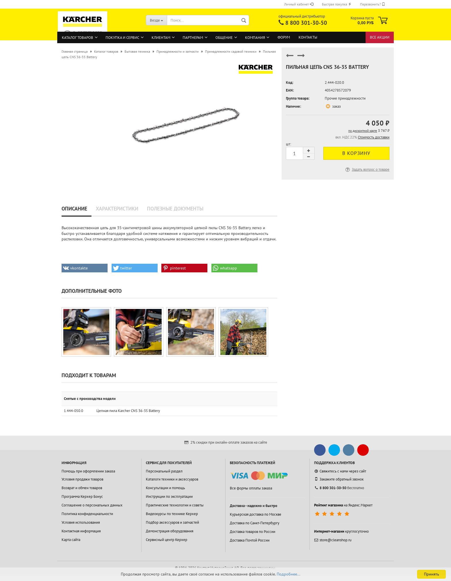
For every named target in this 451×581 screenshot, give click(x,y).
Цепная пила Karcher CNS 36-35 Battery (128, 410)
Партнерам (193, 37)
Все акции (379, 37)
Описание (74, 208)
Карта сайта (71, 539)
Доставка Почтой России (250, 540)
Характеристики (117, 208)
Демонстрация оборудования (169, 531)
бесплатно (339, 487)
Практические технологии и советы (175, 505)
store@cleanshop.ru (332, 540)
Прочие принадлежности (345, 98)
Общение (224, 37)
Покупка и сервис (122, 37)
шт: (288, 144)
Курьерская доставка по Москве (255, 514)
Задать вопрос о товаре (366, 169)
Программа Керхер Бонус (82, 496)
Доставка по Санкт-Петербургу (254, 523)
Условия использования (81, 522)
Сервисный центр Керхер (166, 539)
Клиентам (161, 37)
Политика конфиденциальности (87, 513)
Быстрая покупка (336, 4)
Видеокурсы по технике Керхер (172, 513)
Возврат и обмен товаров (82, 487)
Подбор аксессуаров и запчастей (172, 522)
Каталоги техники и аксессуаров (172, 479)
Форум (284, 37)
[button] (85, 268)
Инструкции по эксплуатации (169, 496)
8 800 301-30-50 (306, 22)
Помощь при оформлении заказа (88, 471)
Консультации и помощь (165, 487)
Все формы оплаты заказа (251, 488)
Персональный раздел (164, 471)
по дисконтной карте (362, 131)
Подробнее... (288, 574)
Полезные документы (175, 208)
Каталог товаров (77, 37)
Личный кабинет (298, 4)
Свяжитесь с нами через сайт (340, 471)
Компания (255, 37)
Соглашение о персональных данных (92, 505)
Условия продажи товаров (82, 479)
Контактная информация (81, 531)
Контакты (308, 37)
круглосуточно (341, 531)
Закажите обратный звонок (339, 479)
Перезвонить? (372, 4)
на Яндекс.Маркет (343, 505)
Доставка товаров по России (252, 531)
